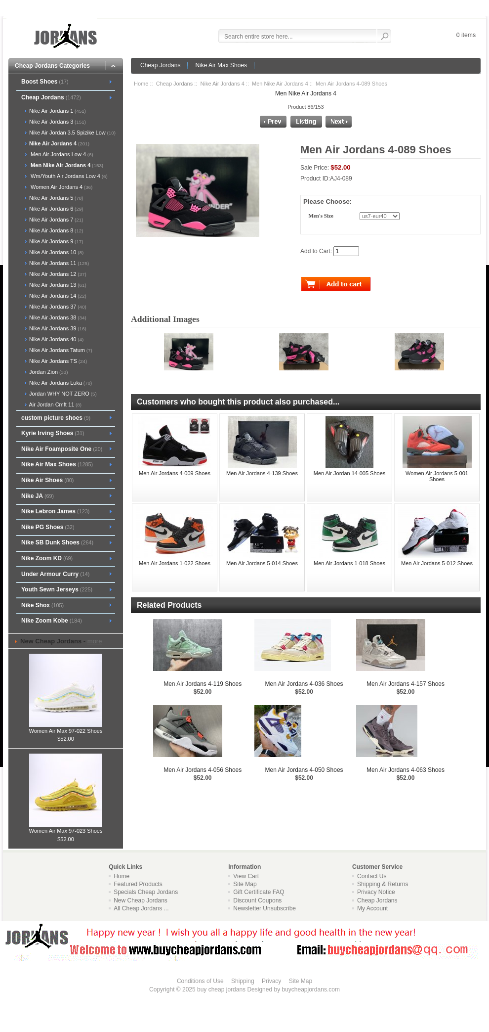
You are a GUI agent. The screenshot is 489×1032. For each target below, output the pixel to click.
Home (141, 84)
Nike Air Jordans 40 (55, 339)
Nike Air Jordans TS (57, 361)
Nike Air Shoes (47, 480)
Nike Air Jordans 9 (55, 241)
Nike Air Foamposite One (61, 449)
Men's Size (320, 216)
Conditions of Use (200, 981)
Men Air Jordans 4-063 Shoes (406, 769)
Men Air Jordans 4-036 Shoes (304, 683)
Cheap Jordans (160, 65)
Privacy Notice (376, 892)
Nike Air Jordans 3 (57, 122)
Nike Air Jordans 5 (55, 198)
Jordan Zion (48, 372)
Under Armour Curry (55, 574)
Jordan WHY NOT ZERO (62, 394)
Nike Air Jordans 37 (57, 307)
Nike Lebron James (55, 511)
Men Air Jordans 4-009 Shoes (174, 473)
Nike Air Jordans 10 (55, 252)
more (94, 641)
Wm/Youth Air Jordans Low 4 (68, 176)
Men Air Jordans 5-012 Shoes (437, 563)
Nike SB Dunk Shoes (57, 542)
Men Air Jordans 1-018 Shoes (349, 563)
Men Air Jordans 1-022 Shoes (174, 563)
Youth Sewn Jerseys (56, 589)
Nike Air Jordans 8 (55, 230)
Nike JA (37, 496)
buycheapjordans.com (310, 989)
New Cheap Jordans (140, 900)
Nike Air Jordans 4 (222, 84)
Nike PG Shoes (48, 527)
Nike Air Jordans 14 (57, 296)
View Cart (246, 876)
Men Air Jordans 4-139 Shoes (262, 473)
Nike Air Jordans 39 (57, 328)
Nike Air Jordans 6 (55, 209)
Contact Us (371, 876)
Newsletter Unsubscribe (264, 908)
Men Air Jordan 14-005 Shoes (350, 473)
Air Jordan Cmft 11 (55, 404)
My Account (372, 908)
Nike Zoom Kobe (51, 620)
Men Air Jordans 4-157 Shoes (406, 683)
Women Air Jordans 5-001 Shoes (437, 476)
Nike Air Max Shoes (221, 65)
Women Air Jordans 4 (60, 187)
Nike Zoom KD (47, 558)
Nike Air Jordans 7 (55, 220)
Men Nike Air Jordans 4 (280, 84)
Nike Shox (42, 605)
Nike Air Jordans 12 (57, 274)
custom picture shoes (55, 417)
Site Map (244, 884)
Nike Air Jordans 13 (57, 285)
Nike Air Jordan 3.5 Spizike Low (72, 132)
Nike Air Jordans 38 (57, 317)
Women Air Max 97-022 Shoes (66, 728)
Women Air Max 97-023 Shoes (66, 828)
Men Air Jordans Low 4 (60, 154)
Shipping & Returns (382, 884)
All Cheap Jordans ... (141, 908)
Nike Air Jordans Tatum (60, 350)
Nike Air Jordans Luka (60, 383)
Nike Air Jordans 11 (58, 263)
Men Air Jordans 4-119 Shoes (202, 683)
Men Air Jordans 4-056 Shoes (202, 769)
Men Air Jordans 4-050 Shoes (304, 769)
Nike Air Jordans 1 (57, 111)
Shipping (242, 981)
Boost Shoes (45, 81)
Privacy (271, 981)
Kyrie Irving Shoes (52, 433)
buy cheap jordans (221, 989)
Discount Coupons (257, 900)
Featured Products (138, 884)
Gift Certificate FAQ (258, 892)
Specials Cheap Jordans (146, 892)
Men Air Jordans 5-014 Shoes (262, 563)
